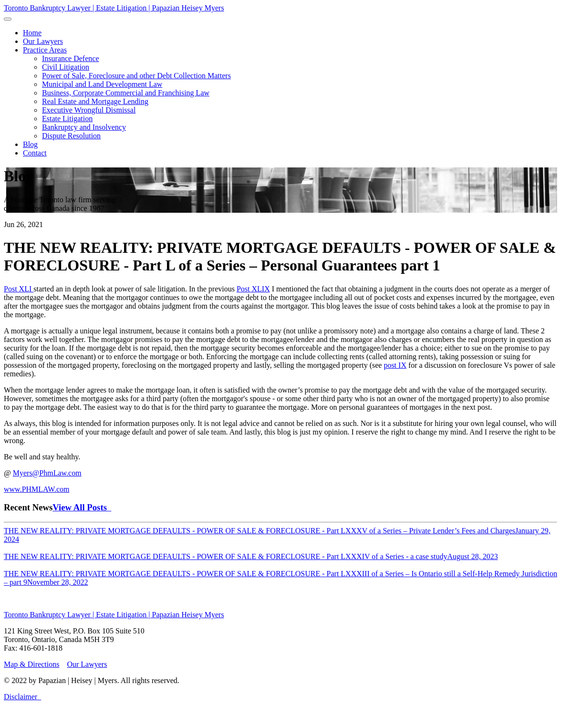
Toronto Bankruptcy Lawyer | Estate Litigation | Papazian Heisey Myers (114, 8)
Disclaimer (20, 697)
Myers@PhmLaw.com (47, 473)
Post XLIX (253, 289)
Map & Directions (31, 664)
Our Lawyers (87, 664)
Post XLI (18, 289)
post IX (395, 365)
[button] (45, 50)
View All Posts (81, 507)
